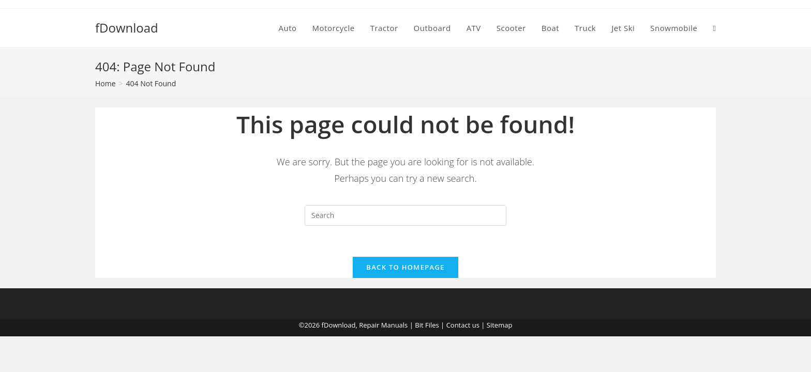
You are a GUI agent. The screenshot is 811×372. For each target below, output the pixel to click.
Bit (419, 325)
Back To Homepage (405, 267)
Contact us (462, 325)
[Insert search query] (405, 215)
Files (432, 325)
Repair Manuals (383, 325)
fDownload (126, 27)
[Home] (105, 83)
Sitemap (500, 325)
